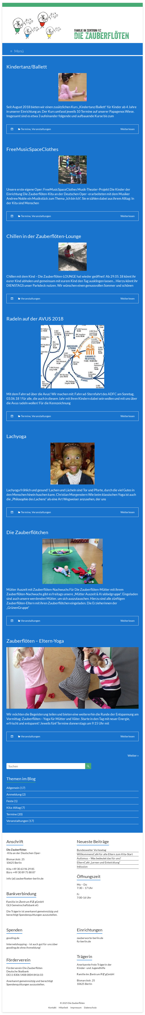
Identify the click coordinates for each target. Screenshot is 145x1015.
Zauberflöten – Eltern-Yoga (35, 641)
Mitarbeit (63, 1007)
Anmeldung (14, 794)
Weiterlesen (127, 129)
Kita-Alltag (13, 807)
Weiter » (133, 755)
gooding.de (12, 938)
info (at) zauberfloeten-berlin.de (24, 878)
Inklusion (82, 866)
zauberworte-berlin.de (90, 938)
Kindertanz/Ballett (26, 67)
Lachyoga (16, 436)
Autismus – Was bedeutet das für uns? (99, 858)
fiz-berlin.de (84, 941)
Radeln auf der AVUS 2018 (34, 319)
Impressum (76, 1007)
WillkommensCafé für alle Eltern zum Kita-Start (105, 854)
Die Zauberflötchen (27, 532)
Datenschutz (90, 1007)
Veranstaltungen (41, 129)
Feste (9, 801)
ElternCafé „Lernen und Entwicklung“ (98, 862)
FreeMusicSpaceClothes (32, 149)
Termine (26, 129)
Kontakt (52, 1007)
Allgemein (12, 787)
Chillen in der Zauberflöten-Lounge (43, 236)
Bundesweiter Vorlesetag (91, 850)
